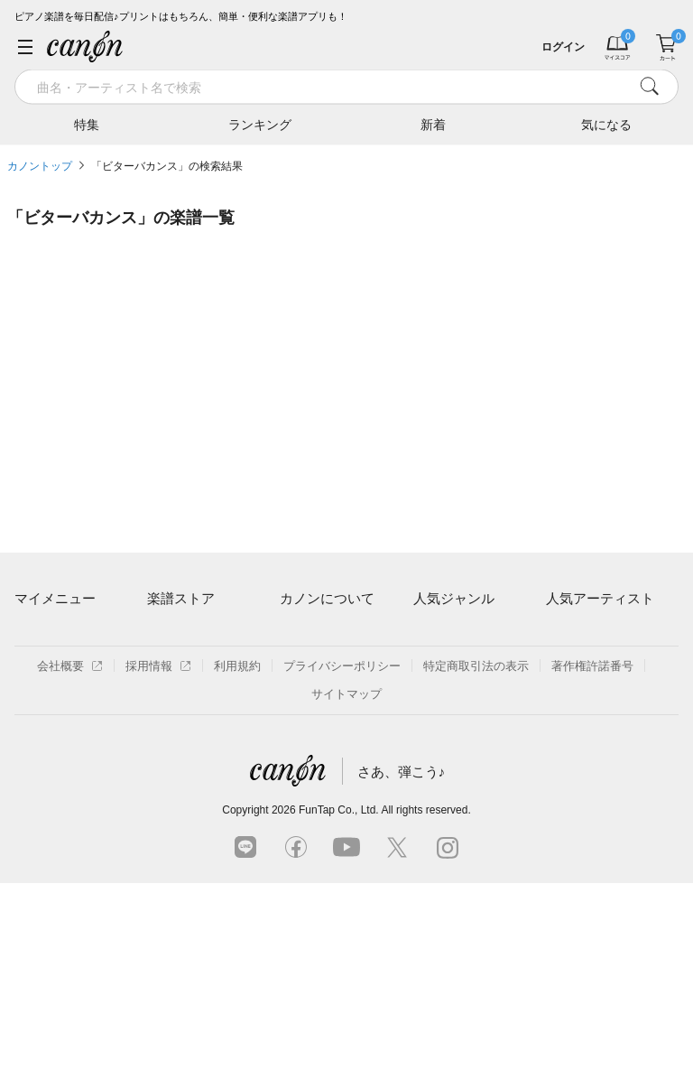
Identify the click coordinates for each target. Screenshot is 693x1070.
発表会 (430, 759)
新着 (433, 123)
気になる (606, 123)
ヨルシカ (569, 696)
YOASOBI (572, 727)
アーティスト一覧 (194, 634)
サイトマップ (346, 881)
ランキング (259, 123)
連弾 (425, 634)
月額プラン (309, 665)
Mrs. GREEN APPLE (600, 665)
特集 (86, 123)
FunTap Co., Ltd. (339, 997)
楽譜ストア (181, 598)
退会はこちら (49, 716)
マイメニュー (55, 598)
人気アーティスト (600, 598)
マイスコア (43, 634)
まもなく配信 (182, 759)
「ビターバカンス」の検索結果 (167, 166)
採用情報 (158, 853)
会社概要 (70, 853)
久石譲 (563, 759)
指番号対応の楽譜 (194, 789)
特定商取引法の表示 (476, 853)
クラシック (442, 665)
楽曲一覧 (170, 665)
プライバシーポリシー (342, 853)
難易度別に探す (188, 696)
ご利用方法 (309, 634)
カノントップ (39, 166)
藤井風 (563, 634)
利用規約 (237, 853)
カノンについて (327, 598)
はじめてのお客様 (327, 696)
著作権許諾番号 (592, 853)
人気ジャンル (453, 598)
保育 (425, 696)
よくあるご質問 (321, 727)
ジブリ (430, 727)
